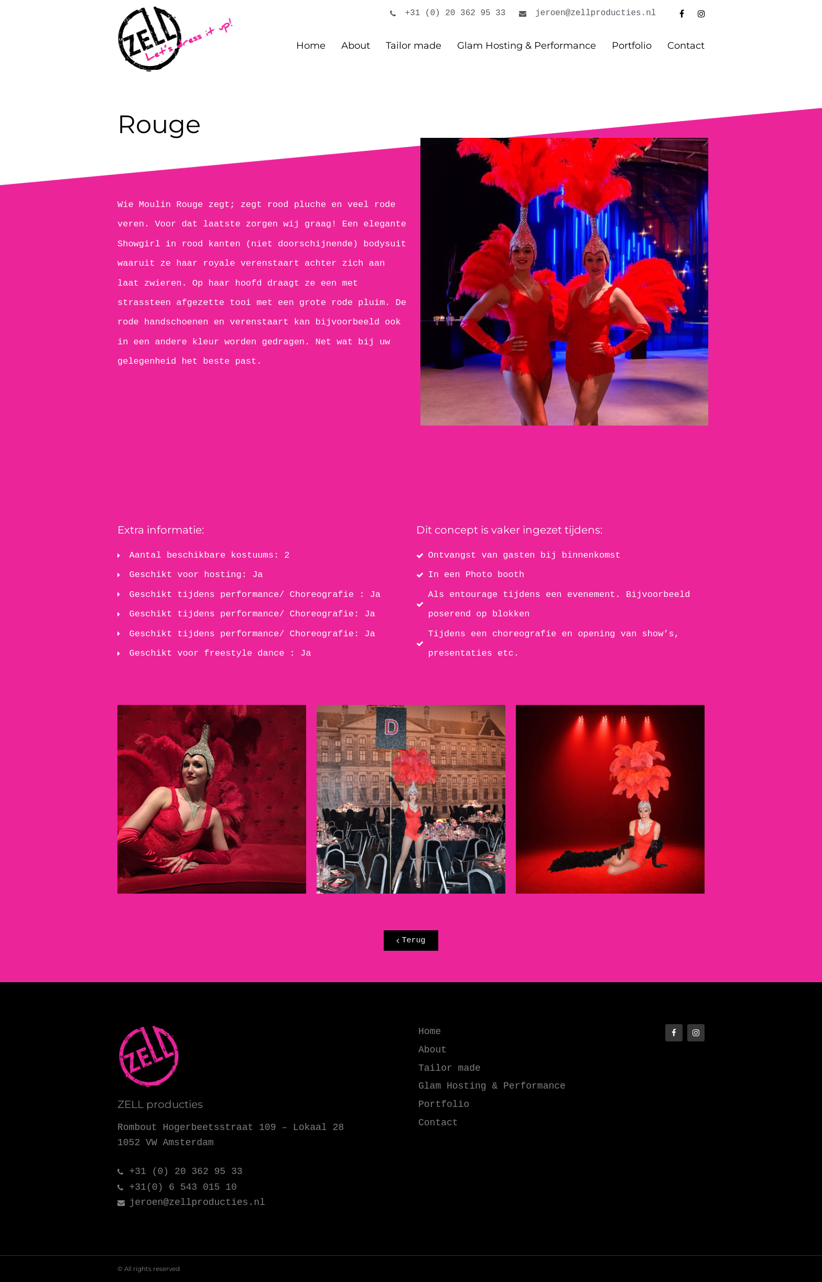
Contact (686, 45)
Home (311, 45)
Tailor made (413, 45)
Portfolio (632, 45)
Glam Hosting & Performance (526, 45)
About (355, 45)
